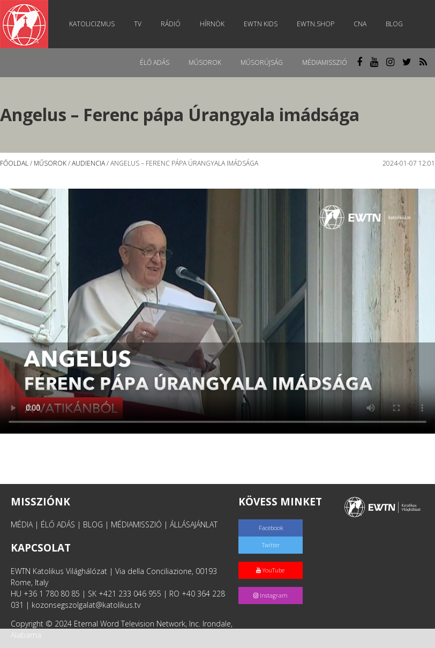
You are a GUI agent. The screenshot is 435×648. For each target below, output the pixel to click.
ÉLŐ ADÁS (58, 524)
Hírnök (212, 23)
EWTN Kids (261, 23)
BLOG (93, 524)
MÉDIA (22, 524)
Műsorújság (262, 62)
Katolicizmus (92, 23)
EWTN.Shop (315, 23)
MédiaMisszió (324, 62)
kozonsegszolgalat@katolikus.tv (86, 605)
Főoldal (14, 163)
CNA (360, 23)
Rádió (171, 23)
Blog (394, 23)
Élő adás (154, 62)
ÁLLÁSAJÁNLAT (194, 524)
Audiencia (88, 163)
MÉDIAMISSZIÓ (136, 524)
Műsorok (205, 62)
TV (137, 23)
